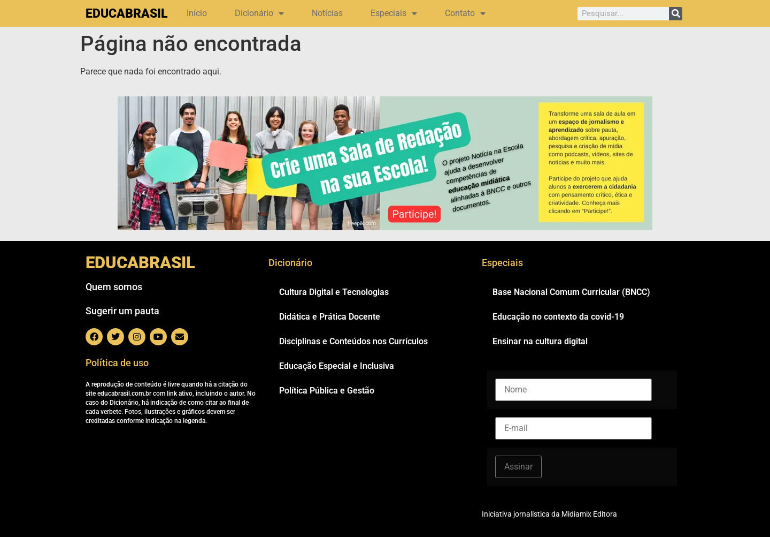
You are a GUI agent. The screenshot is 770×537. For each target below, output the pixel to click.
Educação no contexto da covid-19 (558, 317)
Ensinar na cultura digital (540, 341)
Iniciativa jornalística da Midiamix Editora (549, 514)
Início (197, 13)
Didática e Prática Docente (329, 317)
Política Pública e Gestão (326, 390)
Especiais (394, 13)
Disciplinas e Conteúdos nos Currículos (353, 341)
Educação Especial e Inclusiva (336, 366)
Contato (465, 13)
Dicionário (259, 13)
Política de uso (117, 362)
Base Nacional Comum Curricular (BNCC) (571, 292)
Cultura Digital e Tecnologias (334, 292)
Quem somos (114, 286)
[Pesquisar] (675, 13)
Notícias (327, 13)
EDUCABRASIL (126, 13)
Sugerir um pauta (122, 310)
